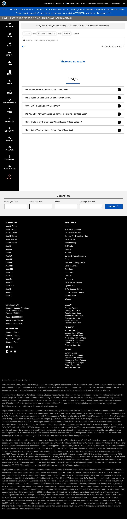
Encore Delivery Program (75, 298)
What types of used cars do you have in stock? (73, 98)
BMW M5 (9, 275)
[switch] (124, 3)
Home (5, 18)
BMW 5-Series (11, 241)
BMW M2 (9, 265)
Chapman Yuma (12, 348)
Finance (68, 255)
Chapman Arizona (13, 341)
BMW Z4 (9, 301)
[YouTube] (15, 357)
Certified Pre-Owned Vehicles (76, 241)
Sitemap (68, 304)
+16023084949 (17, 329)
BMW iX (9, 261)
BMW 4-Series (11, 238)
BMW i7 (9, 258)
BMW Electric (70, 245)
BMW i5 (9, 255)
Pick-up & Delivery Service (75, 268)
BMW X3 (9, 285)
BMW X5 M (10, 291)
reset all (77, 34)
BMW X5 (9, 288)
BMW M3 (9, 268)
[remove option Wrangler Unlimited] (47, 34)
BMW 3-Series (11, 235)
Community (69, 285)
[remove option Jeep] (27, 34)
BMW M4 (9, 271)
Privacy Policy (70, 301)
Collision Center (71, 271)
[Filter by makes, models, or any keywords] (73, 40)
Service (68, 258)
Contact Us (69, 278)
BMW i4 (9, 251)
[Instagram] (11, 357)
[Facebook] (7, 357)
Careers (68, 281)
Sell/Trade (69, 251)
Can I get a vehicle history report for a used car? (73, 131)
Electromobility (71, 248)
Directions (69, 275)
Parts (67, 265)
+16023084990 (18, 326)
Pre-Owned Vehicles (73, 238)
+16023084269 (17, 322)
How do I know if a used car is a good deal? (73, 90)
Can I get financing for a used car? (73, 106)
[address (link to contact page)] (92, 3)
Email (36, 207)
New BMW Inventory (73, 235)
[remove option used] (67, 34)
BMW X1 (9, 278)
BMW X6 (9, 294)
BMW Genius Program (74, 288)
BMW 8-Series (11, 248)
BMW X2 (9, 281)
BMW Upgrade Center (73, 294)
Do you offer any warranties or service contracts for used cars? (73, 114)
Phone (57, 207)
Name (11, 207)
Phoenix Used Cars (13, 344)
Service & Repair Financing (75, 261)
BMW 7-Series (11, 245)
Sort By (104, 47)
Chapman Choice (12, 338)
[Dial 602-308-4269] (114, 3)
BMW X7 (9, 298)
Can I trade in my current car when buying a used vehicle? (73, 122)
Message (87, 207)
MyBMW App (70, 291)
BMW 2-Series (11, 232)
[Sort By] (116, 46)
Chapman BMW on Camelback (50, 3)
